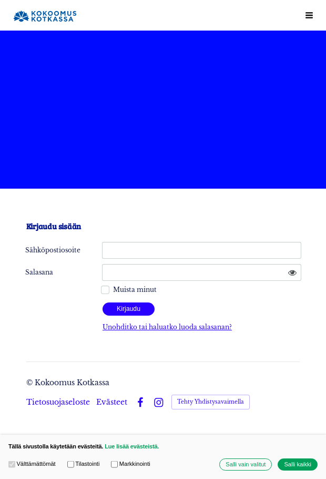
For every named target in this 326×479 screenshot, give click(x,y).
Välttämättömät (32, 464)
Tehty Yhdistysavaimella (210, 401)
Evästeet (111, 402)
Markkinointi (130, 464)
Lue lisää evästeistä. (132, 446)
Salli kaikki (297, 465)
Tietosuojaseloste (58, 402)
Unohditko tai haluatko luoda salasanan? (167, 327)
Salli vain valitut (246, 465)
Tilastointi (83, 464)
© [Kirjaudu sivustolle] (30, 382)
